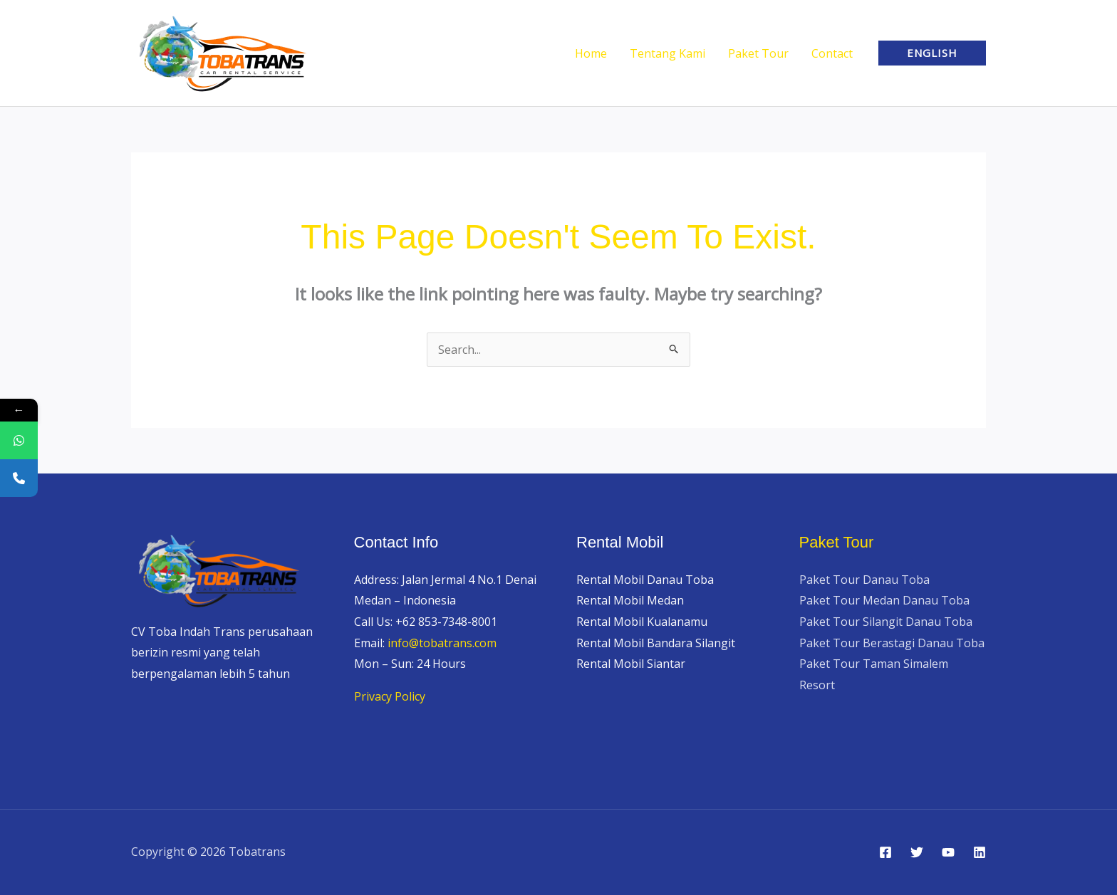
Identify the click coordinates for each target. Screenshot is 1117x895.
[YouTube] (948, 852)
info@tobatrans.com (442, 643)
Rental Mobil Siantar (630, 663)
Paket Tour (758, 53)
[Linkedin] (979, 852)
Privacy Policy (389, 696)
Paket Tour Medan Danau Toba (884, 600)
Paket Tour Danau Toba (864, 579)
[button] (932, 53)
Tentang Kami (667, 53)
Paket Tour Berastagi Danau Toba (891, 643)
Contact (832, 53)
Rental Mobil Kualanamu (641, 621)
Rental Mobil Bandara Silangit (655, 643)
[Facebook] (885, 852)
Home (591, 53)
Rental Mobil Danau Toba (645, 579)
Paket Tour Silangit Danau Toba (885, 621)
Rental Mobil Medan (630, 600)
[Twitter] (916, 852)
